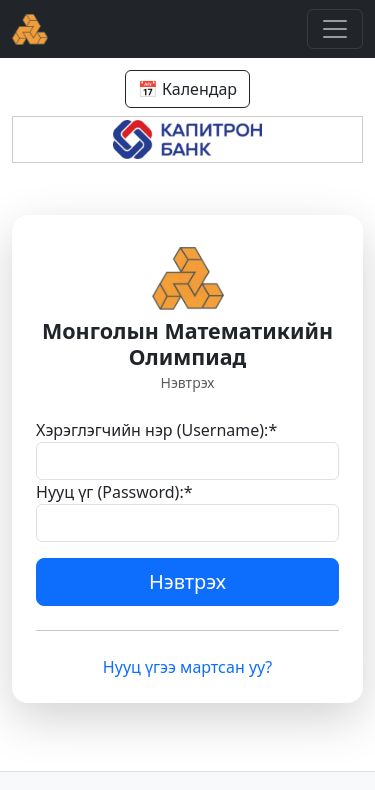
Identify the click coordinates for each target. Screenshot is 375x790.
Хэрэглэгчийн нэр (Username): (156, 430)
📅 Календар (187, 89)
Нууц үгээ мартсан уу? (187, 667)
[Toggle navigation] (335, 29)
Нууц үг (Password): (114, 492)
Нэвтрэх (187, 581)
